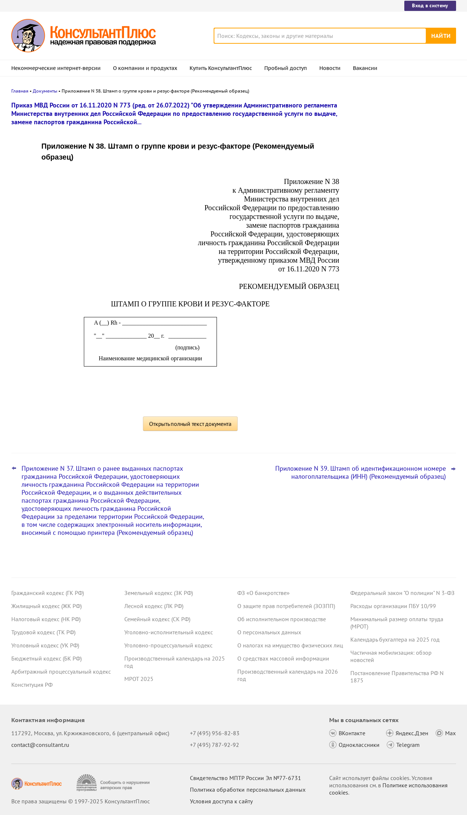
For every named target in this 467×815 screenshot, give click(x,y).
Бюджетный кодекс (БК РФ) (46, 658)
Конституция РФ (31, 684)
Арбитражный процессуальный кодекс (61, 671)
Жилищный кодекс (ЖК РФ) (46, 606)
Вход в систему (430, 5)
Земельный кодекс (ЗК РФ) (158, 592)
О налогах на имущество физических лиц (290, 645)
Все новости (369, 270)
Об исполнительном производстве (281, 619)
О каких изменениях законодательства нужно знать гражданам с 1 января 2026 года (401, 215)
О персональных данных (269, 632)
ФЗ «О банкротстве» (263, 592)
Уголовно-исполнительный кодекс (168, 632)
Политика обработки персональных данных (248, 789)
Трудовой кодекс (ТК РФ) (43, 632)
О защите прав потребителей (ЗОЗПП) (286, 606)
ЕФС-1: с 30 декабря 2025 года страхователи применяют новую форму (393, 175)
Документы (45, 91)
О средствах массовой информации (283, 658)
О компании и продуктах (145, 68)
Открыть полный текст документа (190, 423)
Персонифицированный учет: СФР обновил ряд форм (395, 251)
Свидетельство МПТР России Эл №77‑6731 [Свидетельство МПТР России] (245, 777)
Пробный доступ (285, 68)
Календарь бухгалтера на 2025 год (395, 639)
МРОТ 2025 (138, 678)
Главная (19, 91)
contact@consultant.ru (40, 744)
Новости (329, 68)
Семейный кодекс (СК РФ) (157, 619)
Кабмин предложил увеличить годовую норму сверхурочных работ (402, 139)
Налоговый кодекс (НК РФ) (46, 619)
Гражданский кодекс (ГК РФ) (47, 592)
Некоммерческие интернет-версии (56, 68)
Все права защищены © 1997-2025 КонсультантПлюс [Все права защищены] (80, 801)
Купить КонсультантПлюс (221, 68)
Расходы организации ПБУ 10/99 (393, 606)
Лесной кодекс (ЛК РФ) (153, 606)
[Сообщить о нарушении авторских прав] (114, 782)
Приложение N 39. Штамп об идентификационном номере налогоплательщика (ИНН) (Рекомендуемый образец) (360, 473)
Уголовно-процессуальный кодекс (168, 645)
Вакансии (365, 68)
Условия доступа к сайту (221, 801)
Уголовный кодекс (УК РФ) (45, 645)
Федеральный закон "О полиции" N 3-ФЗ (402, 592)
